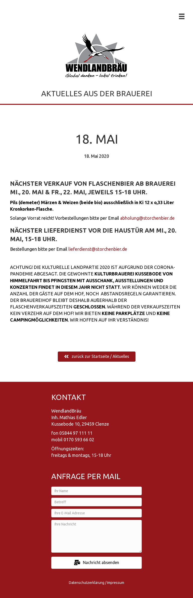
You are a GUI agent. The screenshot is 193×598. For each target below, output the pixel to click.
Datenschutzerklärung (86, 583)
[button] (96, 563)
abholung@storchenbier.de (147, 218)
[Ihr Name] (96, 491)
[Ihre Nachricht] (96, 536)
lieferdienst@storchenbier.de (97, 248)
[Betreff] (96, 502)
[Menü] (181, 16)
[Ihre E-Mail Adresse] (96, 513)
